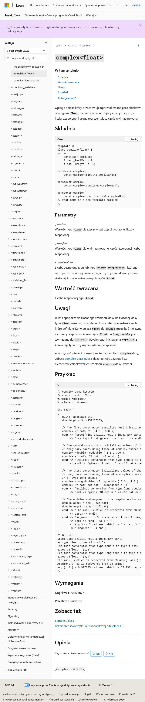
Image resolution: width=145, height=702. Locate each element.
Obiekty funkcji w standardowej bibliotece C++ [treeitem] (26, 639)
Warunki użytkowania (61, 699)
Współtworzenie (105, 694)
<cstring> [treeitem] (16, 156)
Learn (59, 45)
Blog (86, 694)
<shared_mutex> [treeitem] (20, 453)
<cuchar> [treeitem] (16, 177)
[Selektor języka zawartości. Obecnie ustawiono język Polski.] (10, 685)
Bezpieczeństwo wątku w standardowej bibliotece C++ (90, 626)
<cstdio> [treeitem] (16, 142)
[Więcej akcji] (138, 46)
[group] (98, 481)
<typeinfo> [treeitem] (17, 549)
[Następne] (118, 5)
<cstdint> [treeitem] (16, 135)
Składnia (63, 77)
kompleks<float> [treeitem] (24, 73)
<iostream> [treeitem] (17, 308)
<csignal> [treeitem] (16, 101)
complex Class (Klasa (78, 358)
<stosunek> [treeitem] (18, 425)
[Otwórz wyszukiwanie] (126, 5)
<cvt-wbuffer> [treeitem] (19, 184)
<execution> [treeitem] (18, 225)
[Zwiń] (46, 42)
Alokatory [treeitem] (13, 630)
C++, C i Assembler (79, 45)
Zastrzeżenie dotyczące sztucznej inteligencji (28, 694)
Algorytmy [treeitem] (14, 616)
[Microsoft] (7, 5)
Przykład (63, 92)
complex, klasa (64, 620)
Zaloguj (136, 5)
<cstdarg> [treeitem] (17, 115)
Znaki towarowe (87, 699)
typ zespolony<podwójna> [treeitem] (29, 66)
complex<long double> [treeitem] (27, 80)
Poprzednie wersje (69, 694)
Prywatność (126, 694)
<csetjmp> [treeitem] (17, 94)
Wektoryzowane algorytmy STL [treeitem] (25, 623)
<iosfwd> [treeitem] (16, 301)
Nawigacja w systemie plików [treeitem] (24, 662)
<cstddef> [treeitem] (17, 128)
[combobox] (26, 51)
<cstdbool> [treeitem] (17, 122)
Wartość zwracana (68, 82)
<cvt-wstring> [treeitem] (19, 191)
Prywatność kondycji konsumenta (22, 699)
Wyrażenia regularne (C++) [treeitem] (23, 655)
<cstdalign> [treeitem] (18, 108)
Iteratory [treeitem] (13, 609)
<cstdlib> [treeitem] (16, 149)
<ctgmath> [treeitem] (17, 163)
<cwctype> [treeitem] (17, 204)
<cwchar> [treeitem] (17, 197)
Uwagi (61, 87)
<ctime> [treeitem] (16, 170)
